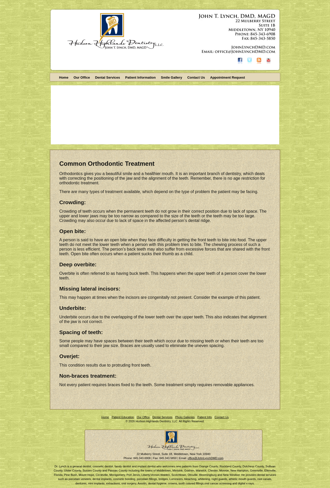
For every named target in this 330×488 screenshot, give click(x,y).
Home (63, 77)
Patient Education (123, 417)
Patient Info (204, 417)
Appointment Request (227, 77)
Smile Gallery (171, 77)
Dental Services (107, 77)
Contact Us (196, 77)
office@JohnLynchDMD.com (206, 458)
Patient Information (140, 77)
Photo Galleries (185, 417)
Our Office (81, 77)
